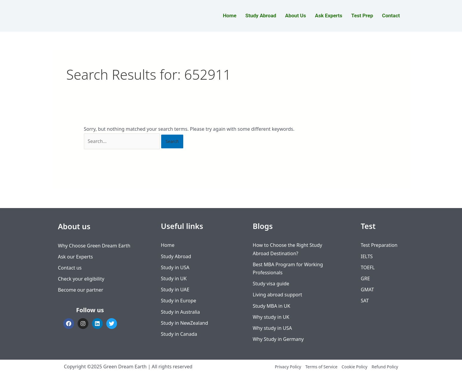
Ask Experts (328, 16)
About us (74, 226)
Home (229, 16)
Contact (391, 16)
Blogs (263, 226)
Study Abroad (260, 16)
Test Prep (362, 16)
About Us (295, 16)
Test (368, 226)
